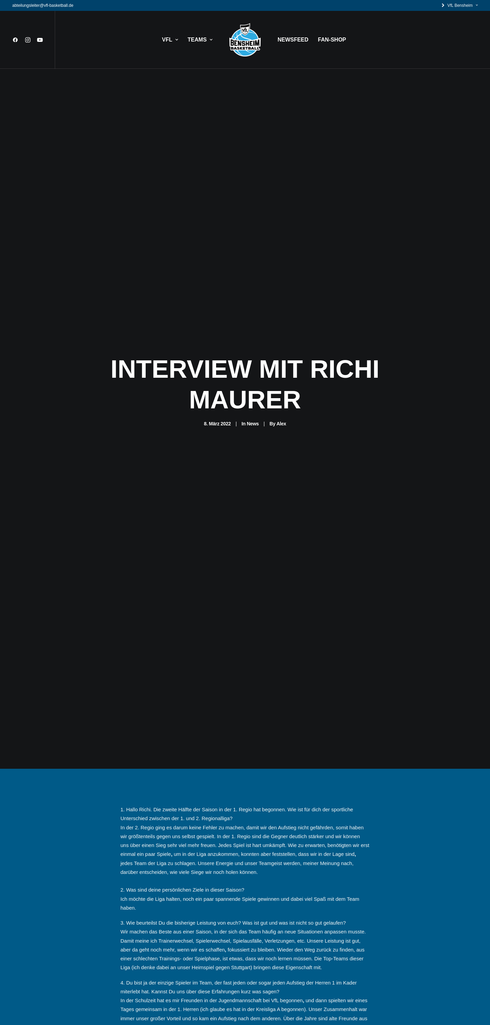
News (253, 340)
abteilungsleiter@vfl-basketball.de (43, 5)
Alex (281, 340)
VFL (170, 40)
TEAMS (199, 40)
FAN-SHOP (332, 40)
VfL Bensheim (462, 5)
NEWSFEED (293, 40)
